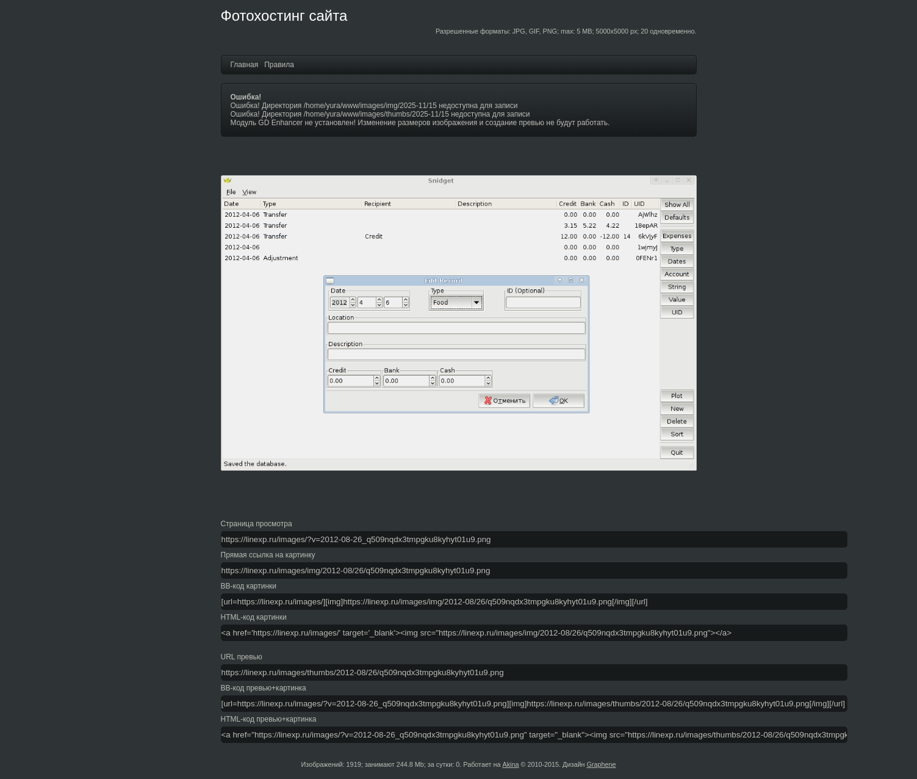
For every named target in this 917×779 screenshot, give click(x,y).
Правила (279, 64)
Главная (245, 64)
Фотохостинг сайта (284, 15)
